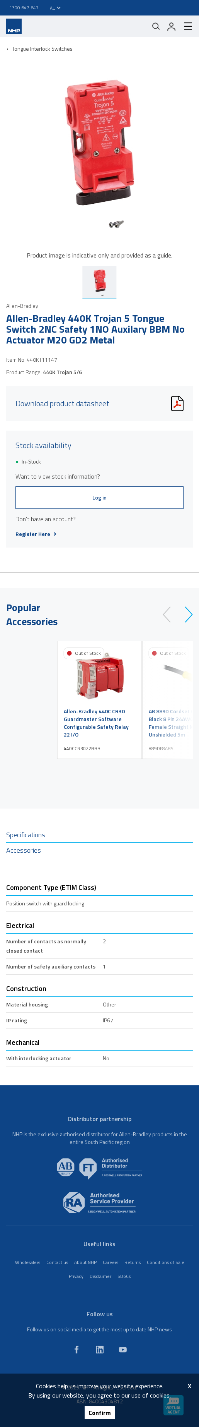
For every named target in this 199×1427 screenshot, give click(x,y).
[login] (171, 26)
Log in (99, 497)
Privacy (76, 1276)
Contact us (57, 1262)
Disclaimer (100, 1276)
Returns (132, 1262)
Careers (110, 1262)
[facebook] (76, 1349)
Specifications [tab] (25, 834)
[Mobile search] (156, 26)
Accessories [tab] (23, 850)
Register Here (35, 534)
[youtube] (123, 1349)
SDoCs (124, 1276)
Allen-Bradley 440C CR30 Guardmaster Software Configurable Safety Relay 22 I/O (96, 722)
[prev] (170, 614)
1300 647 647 (24, 7)
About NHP (85, 1262)
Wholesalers (27, 1262)
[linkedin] (100, 1349)
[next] (185, 614)
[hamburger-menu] (185, 26)
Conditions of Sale (165, 1262)
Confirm (99, 1412)
